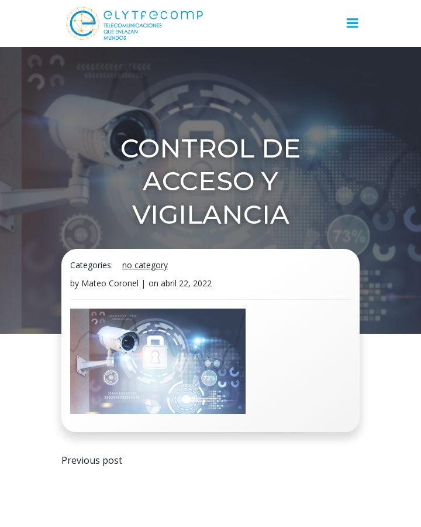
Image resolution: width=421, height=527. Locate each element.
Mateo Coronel (110, 283)
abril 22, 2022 (186, 283)
